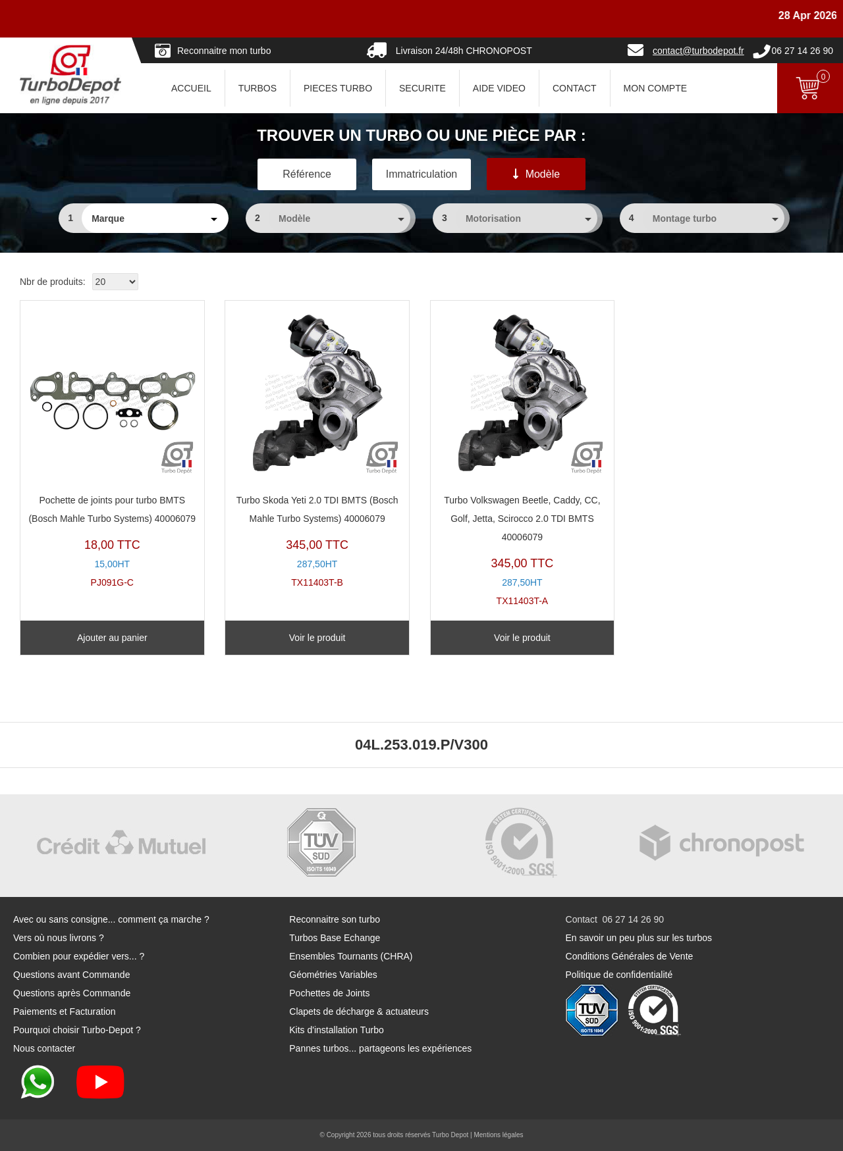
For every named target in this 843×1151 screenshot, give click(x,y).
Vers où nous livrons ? (58, 938)
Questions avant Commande (71, 974)
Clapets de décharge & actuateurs (359, 1011)
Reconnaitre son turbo (334, 919)
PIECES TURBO (338, 88)
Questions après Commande (71, 993)
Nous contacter (44, 1048)
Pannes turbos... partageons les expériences (380, 1048)
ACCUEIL (191, 88)
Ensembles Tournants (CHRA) (350, 956)
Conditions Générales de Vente (629, 956)
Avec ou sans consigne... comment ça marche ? (111, 919)
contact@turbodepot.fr (698, 50)
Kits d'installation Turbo (336, 1030)
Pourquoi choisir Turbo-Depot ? (77, 1030)
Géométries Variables (333, 974)
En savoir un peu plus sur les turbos (639, 938)
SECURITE (422, 88)
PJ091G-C (112, 447)
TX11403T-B (317, 447)
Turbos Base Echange (334, 938)
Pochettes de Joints (329, 993)
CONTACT (575, 88)
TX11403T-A (522, 456)
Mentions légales (498, 1134)
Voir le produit (317, 637)
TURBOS (257, 88)
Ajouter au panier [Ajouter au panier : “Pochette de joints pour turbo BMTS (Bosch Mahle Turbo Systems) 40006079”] (112, 637)
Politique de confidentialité (619, 974)
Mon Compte (655, 88)
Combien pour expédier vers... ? (78, 956)
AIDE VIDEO (499, 88)
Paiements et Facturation (64, 1011)
